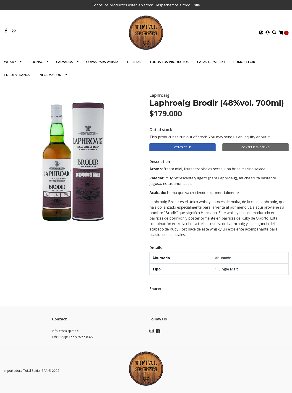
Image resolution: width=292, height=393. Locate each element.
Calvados (64, 62)
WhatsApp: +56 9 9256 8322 (73, 337)
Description (159, 161)
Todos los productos (169, 62)
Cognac (36, 62)
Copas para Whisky (102, 62)
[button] (261, 32)
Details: (156, 247)
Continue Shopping (255, 147)
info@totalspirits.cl (65, 331)
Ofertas (134, 62)
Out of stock (160, 129)
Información (50, 75)
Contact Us (182, 147)
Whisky (10, 62)
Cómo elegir (244, 62)
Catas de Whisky (211, 62)
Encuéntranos (17, 75)
